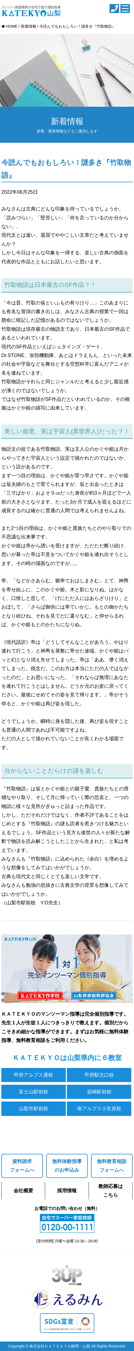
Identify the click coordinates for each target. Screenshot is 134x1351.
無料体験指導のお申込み (67, 1166)
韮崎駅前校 (99, 1092)
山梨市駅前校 (33, 1108)
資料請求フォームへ (22, 1166)
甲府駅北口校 (99, 1075)
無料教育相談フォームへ (111, 1166)
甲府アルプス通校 (33, 1075)
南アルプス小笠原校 (99, 1108)
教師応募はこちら (110, 1191)
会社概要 (23, 1190)
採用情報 (67, 1190)
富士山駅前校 (33, 1092)
